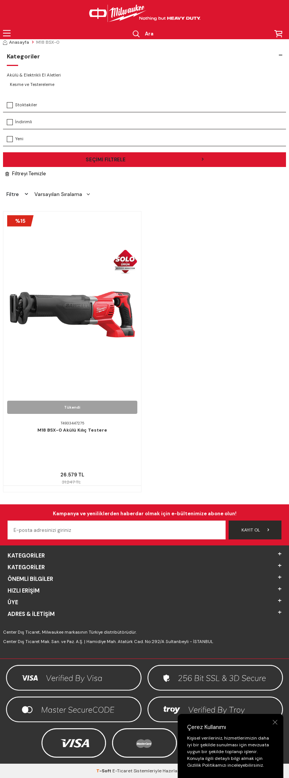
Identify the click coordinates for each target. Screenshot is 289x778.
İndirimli (19, 122)
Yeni (15, 139)
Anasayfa (16, 42)
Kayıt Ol (255, 530)
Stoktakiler (22, 105)
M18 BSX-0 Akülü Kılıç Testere (72, 430)
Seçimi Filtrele (145, 159)
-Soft (104, 771)
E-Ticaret (122, 771)
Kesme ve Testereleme (32, 84)
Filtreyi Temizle (25, 173)
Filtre (17, 194)
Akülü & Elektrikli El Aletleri (34, 75)
